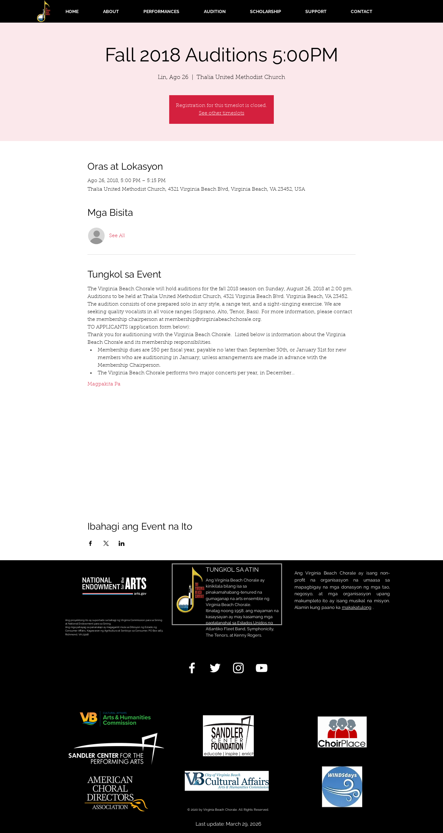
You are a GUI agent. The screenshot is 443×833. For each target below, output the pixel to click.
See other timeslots (221, 113)
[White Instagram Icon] (238, 668)
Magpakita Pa (104, 384)
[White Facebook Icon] (192, 668)
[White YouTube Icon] (261, 668)
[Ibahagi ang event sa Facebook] (90, 543)
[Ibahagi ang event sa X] (106, 543)
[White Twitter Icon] (215, 668)
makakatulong (356, 607)
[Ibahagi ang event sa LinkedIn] (122, 543)
